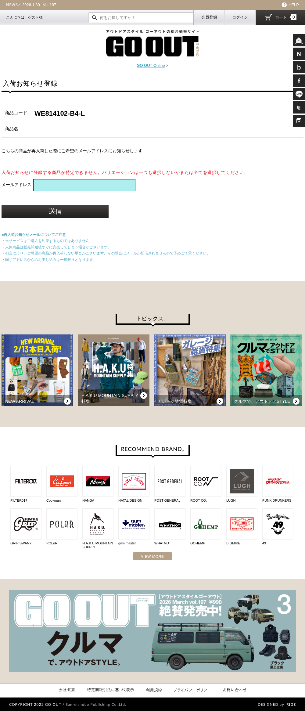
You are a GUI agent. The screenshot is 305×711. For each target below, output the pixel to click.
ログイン (240, 17)
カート (285, 17)
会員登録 (209, 17)
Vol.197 (39, 5)
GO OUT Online (151, 65)
